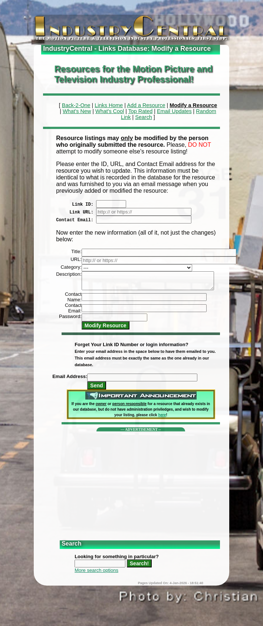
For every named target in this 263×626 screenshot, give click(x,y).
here (162, 418)
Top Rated (140, 111)
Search (143, 117)
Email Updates (174, 111)
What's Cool (109, 111)
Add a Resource (146, 105)
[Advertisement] (140, 487)
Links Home (109, 105)
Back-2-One (76, 105)
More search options (96, 573)
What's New (77, 111)
